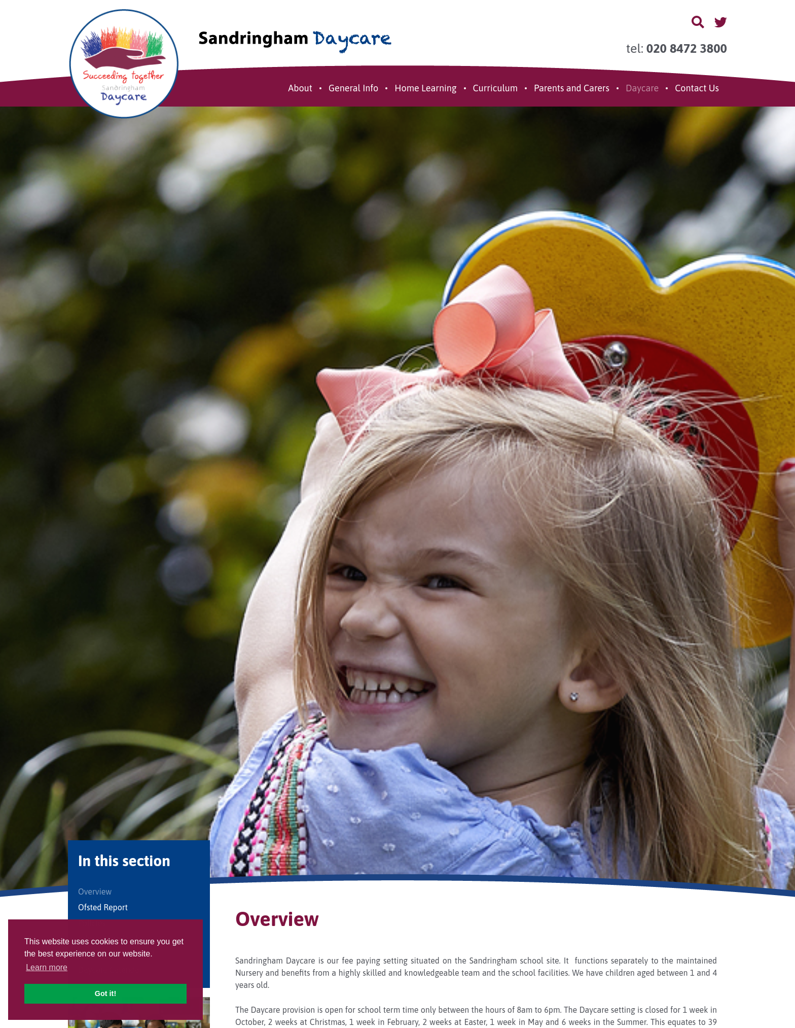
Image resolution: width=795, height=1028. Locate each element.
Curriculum (495, 88)
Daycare (642, 88)
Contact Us (697, 88)
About (300, 88)
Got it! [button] (105, 993)
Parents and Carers (571, 88)
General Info (353, 88)
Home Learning (425, 88)
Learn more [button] (46, 967)
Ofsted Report (103, 907)
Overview (95, 891)
